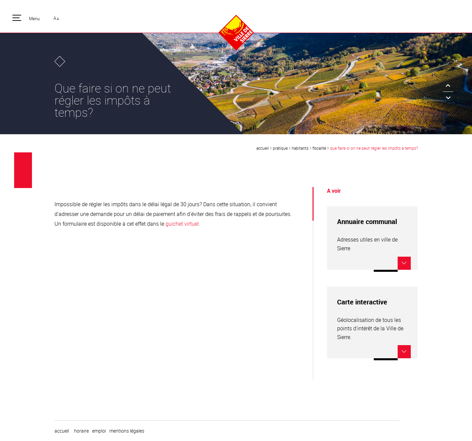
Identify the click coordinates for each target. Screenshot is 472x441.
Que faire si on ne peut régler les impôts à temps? (374, 148)
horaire (81, 431)
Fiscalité (319, 148)
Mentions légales (126, 431)
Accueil (262, 148)
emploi (99, 431)
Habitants (300, 148)
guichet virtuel (182, 223)
